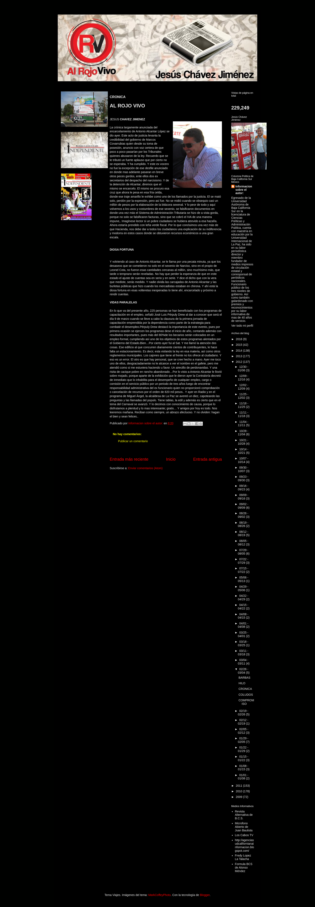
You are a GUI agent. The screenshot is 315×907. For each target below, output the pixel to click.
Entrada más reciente (129, 459)
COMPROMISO (246, 702)
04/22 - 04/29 (243, 597)
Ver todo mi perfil (242, 325)
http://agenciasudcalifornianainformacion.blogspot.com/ (244, 845)
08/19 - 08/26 (243, 524)
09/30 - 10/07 (243, 469)
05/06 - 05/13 (243, 579)
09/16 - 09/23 (243, 487)
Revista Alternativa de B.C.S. (244, 815)
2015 (239, 344)
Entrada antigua (207, 459)
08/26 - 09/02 (243, 515)
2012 (239, 361)
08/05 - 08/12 (243, 542)
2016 (239, 339)
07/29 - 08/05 (243, 551)
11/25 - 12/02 (243, 396)
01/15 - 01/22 (243, 758)
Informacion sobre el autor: (243, 190)
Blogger (205, 895)
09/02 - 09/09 (243, 505)
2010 (239, 791)
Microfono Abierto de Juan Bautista (244, 827)
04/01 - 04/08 (243, 625)
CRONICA (245, 688)
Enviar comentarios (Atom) (145, 468)
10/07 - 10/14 (243, 460)
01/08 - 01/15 (243, 767)
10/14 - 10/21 (243, 451)
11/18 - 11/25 (243, 405)
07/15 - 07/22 (243, 570)
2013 (239, 356)
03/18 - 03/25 (243, 643)
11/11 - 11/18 (243, 414)
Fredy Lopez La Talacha (243, 857)
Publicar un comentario (133, 441)
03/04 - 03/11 (243, 661)
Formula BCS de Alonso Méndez (243, 867)
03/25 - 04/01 (243, 634)
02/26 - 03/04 (243, 670)
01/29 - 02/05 (243, 740)
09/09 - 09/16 (243, 496)
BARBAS (244, 677)
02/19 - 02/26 (243, 712)
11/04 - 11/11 (243, 423)
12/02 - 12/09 (243, 386)
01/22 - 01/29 (243, 749)
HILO (242, 683)
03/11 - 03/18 (243, 652)
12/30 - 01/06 (243, 368)
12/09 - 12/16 (243, 377)
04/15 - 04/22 (243, 606)
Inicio (171, 459)
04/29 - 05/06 (243, 588)
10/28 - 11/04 (243, 432)
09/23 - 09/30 (243, 478)
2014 (239, 350)
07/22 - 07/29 (243, 560)
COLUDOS (246, 694)
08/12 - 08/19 (243, 533)
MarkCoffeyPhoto (159, 895)
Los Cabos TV (244, 835)
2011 (239, 785)
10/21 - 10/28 (243, 441)
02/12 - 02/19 (243, 721)
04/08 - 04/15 (243, 616)
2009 (239, 797)
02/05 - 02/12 (243, 730)
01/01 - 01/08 (243, 776)
